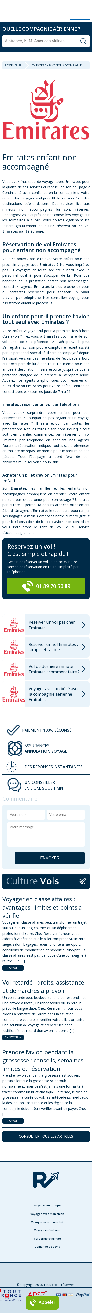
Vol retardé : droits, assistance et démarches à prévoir (43, 986)
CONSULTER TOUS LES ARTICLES (46, 1136)
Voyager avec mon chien (47, 1214)
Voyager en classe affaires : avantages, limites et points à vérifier (42, 907)
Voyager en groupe (47, 1205)
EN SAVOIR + (13, 968)
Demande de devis (47, 1246)
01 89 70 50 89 (46, 586)
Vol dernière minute (47, 1238)
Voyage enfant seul (47, 1230)
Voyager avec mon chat (47, 1222)
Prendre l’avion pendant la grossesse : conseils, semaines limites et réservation (42, 1060)
